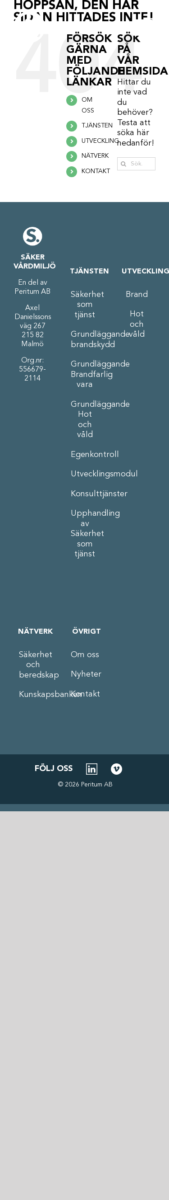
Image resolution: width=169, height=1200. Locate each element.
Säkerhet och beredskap (33, 665)
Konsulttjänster (85, 494)
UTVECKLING (100, 141)
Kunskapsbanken (33, 695)
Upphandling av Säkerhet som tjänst (85, 533)
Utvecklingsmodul (85, 474)
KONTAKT (96, 171)
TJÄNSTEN (97, 125)
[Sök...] (136, 163)
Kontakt (85, 694)
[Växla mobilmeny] (144, 27)
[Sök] (123, 163)
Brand (137, 295)
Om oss (85, 655)
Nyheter (85, 674)
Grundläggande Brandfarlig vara (85, 374)
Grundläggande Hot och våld (85, 419)
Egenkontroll (85, 455)
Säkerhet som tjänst (85, 305)
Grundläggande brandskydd (85, 339)
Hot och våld (137, 324)
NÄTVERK (95, 156)
